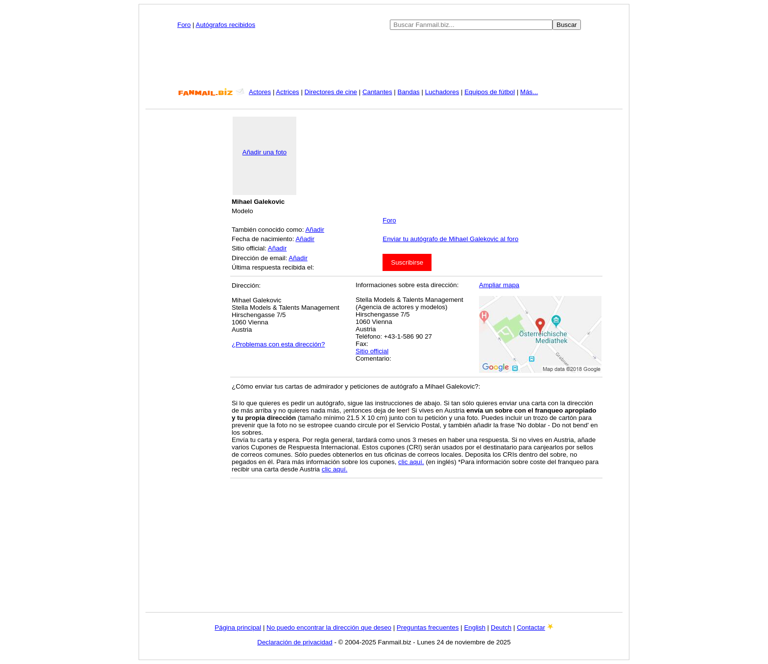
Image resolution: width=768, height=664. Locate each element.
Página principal (238, 627)
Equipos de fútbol (489, 92)
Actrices (287, 92)
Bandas (409, 92)
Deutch (501, 627)
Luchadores (442, 92)
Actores (260, 92)
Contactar (531, 627)
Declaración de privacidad (294, 642)
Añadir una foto (264, 152)
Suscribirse (407, 262)
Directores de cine (331, 92)
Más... (529, 92)
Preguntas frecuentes (428, 627)
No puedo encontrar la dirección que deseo (328, 627)
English (474, 627)
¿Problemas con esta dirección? (278, 344)
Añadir (314, 229)
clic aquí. (411, 462)
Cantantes (377, 92)
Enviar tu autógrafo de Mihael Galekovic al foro (450, 239)
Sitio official (372, 351)
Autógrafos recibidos (226, 24)
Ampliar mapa (499, 285)
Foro (184, 24)
